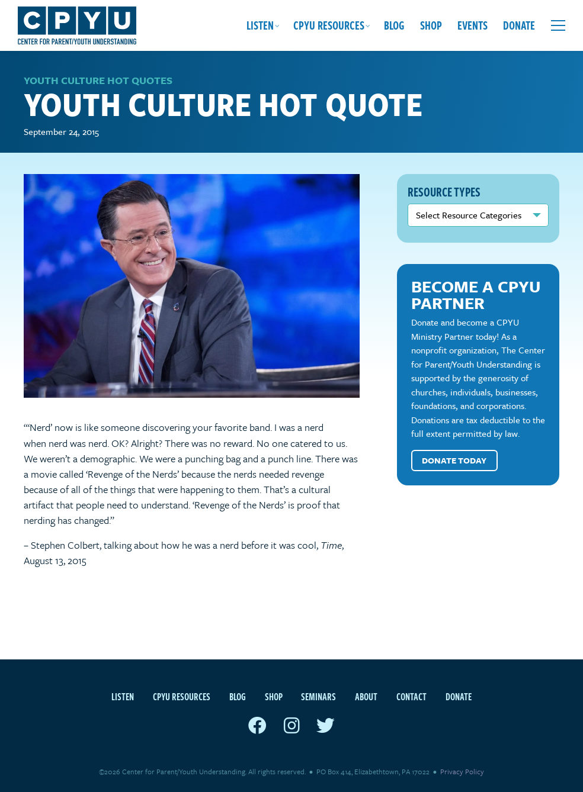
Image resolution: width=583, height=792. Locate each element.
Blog (394, 25)
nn (478, 215)
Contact (411, 697)
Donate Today (454, 460)
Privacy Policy (462, 771)
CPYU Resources (328, 25)
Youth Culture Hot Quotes (98, 80)
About (366, 697)
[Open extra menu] (558, 25)
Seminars (318, 697)
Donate (519, 25)
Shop (431, 25)
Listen (260, 25)
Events (472, 25)
